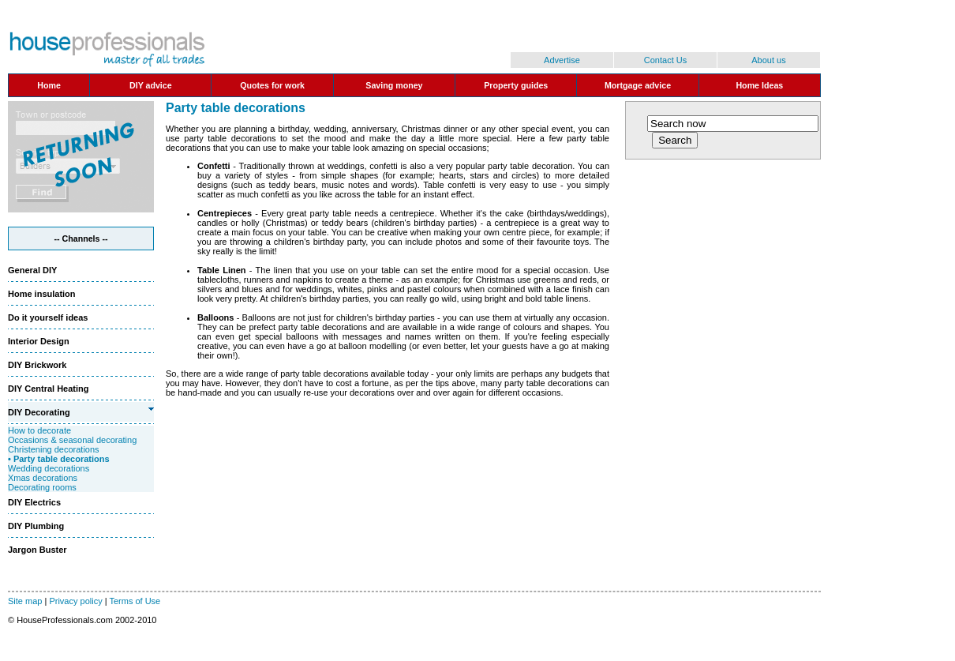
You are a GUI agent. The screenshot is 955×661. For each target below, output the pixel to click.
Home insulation (42, 294)
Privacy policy (75, 601)
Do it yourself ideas (48, 317)
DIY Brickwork (37, 365)
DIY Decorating (39, 412)
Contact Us (665, 60)
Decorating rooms (42, 487)
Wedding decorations (48, 468)
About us (768, 60)
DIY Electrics (34, 502)
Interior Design (38, 341)
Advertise (562, 60)
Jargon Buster (37, 549)
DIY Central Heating (48, 388)
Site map (25, 601)
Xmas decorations (42, 478)
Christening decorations (53, 449)
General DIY (32, 270)
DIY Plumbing (36, 526)
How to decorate (39, 430)
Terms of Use (134, 601)
